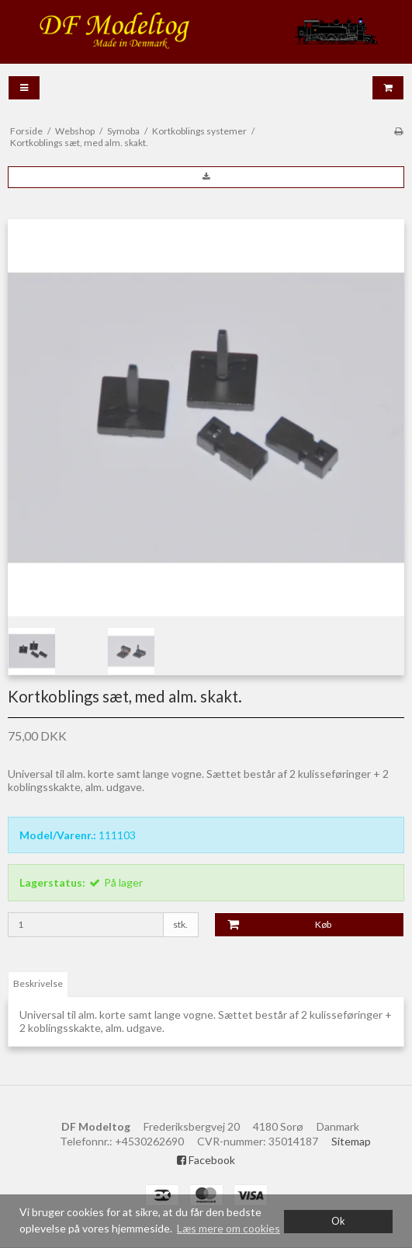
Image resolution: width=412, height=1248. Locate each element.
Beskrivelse (38, 983)
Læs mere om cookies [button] (228, 1228)
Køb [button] (273, 924)
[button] (206, 177)
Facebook (206, 1159)
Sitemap (351, 1141)
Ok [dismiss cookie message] (338, 1221)
